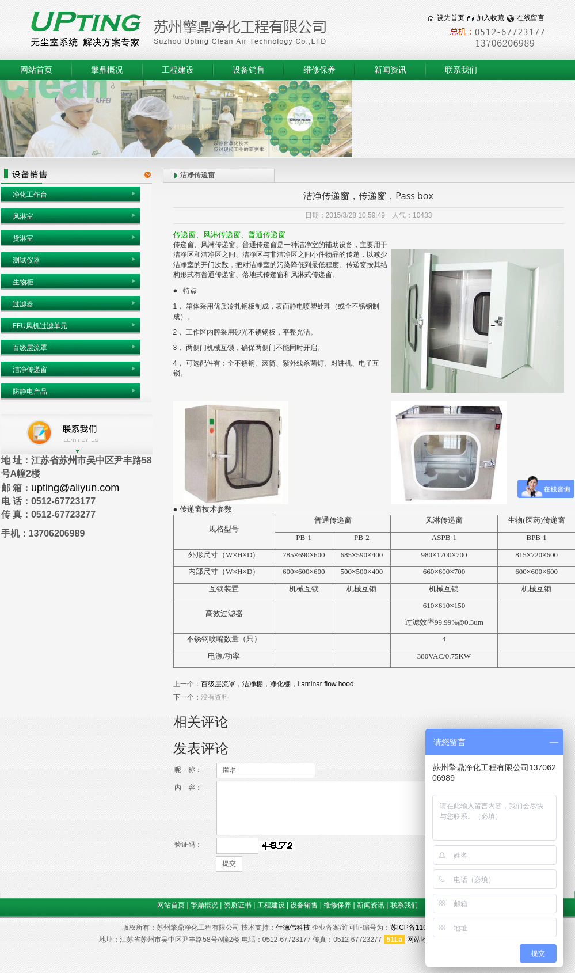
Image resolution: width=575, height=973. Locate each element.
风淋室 (23, 216)
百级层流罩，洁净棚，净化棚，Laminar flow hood (277, 684)
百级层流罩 (30, 348)
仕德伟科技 (293, 927)
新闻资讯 (390, 70)
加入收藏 (490, 18)
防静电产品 (30, 391)
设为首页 (450, 18)
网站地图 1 (423, 940)
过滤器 (23, 304)
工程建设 (178, 70)
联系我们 (461, 70)
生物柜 (23, 282)
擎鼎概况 (107, 70)
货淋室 (23, 238)
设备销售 (249, 70)
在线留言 (530, 18)
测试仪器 (26, 260)
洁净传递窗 (30, 370)
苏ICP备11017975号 (421, 927)
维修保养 (319, 70)
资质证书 (238, 905)
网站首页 (36, 70)
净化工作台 (30, 195)
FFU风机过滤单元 (40, 326)
